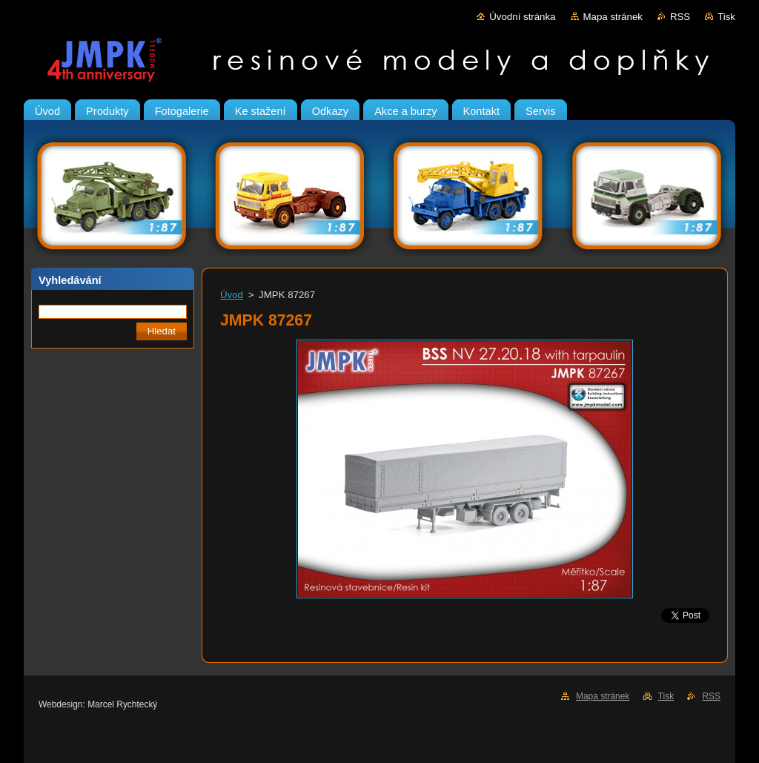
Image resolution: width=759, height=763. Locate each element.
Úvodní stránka (522, 16)
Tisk (726, 16)
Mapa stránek (613, 16)
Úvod (231, 294)
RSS (680, 16)
